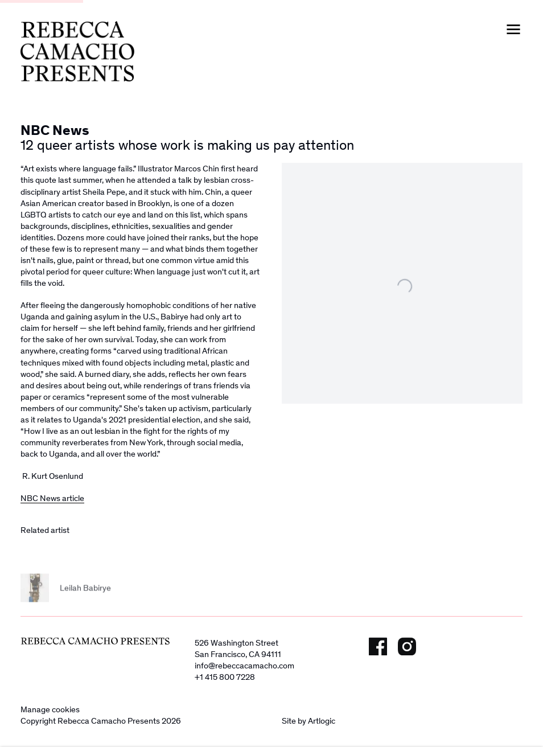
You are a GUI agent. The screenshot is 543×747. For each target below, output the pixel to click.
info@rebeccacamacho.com (244, 665)
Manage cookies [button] (50, 709)
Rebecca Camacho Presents (77, 50)
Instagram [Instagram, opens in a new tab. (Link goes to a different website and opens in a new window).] (407, 646)
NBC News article (52, 498)
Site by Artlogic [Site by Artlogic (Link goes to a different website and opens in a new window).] (308, 721)
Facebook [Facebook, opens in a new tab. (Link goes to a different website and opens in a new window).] (378, 646)
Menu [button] (513, 29)
